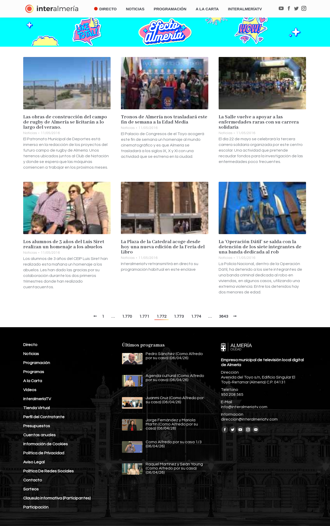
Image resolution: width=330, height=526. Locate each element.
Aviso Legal (34, 462)
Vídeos (29, 390)
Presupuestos (36, 426)
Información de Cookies (45, 444)
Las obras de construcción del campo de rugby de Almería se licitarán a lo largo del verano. (65, 122)
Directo (30, 345)
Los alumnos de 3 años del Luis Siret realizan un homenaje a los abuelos (63, 244)
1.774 (196, 316)
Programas (33, 372)
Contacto (32, 480)
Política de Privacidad (43, 453)
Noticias (30, 133)
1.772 (161, 316)
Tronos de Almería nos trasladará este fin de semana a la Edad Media (164, 119)
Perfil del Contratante (43, 417)
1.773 (179, 316)
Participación (35, 507)
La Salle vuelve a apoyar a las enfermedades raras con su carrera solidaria (259, 122)
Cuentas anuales (39, 435)
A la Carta (32, 381)
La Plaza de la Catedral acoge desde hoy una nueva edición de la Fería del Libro (163, 247)
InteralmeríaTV (37, 399)
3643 (223, 316)
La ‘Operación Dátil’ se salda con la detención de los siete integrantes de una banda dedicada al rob (260, 247)
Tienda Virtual (36, 408)
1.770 (127, 316)
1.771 (144, 316)
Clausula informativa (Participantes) (57, 498)
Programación (36, 363)
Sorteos (31, 489)
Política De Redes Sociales (48, 471)
